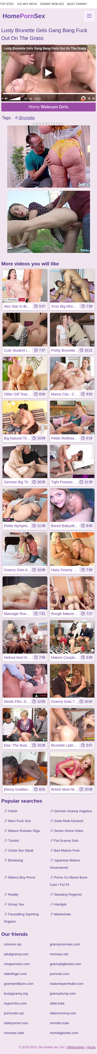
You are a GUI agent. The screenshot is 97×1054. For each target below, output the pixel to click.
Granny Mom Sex (52, 4)
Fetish (10, 811)
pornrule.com (60, 974)
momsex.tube (14, 1033)
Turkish (11, 841)
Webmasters (76, 1047)
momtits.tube (59, 1023)
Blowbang (13, 860)
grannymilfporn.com (18, 984)
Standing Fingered (66, 894)
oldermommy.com (63, 1013)
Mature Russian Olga (22, 831)
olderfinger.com (15, 974)
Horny (49, 107)
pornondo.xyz (14, 1013)
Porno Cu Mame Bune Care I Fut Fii (68, 881)
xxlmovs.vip (12, 944)
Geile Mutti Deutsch (67, 821)
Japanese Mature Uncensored (65, 863)
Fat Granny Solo (64, 841)
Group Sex (14, 904)
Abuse (91, 1047)
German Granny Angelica (71, 811)
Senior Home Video (66, 831)
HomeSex (24, 15)
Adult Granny (77, 4)
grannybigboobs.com (65, 964)
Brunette (24, 118)
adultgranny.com (16, 954)
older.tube (57, 1003)
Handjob (58, 904)
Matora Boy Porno (19, 877)
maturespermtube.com (67, 984)
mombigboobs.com (64, 1033)
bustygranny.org (16, 993)
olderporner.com (16, 1023)
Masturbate (60, 914)
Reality (11, 894)
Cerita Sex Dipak (18, 850)
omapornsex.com (17, 964)
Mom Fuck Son (17, 821)
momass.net (59, 954)
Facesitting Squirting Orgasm (21, 917)
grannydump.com (63, 993)
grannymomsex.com (65, 944)
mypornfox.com (15, 1003)
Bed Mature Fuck (65, 850)
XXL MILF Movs (27, 4)
